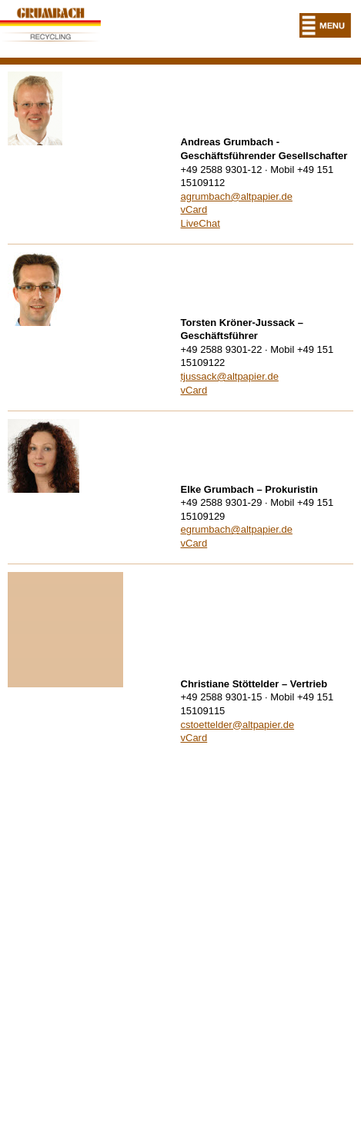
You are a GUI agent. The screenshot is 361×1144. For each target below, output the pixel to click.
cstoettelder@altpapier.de (238, 724)
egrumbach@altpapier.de (236, 529)
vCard (194, 209)
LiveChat (200, 223)
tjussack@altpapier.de (230, 376)
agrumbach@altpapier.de (236, 196)
